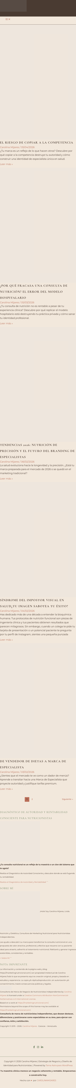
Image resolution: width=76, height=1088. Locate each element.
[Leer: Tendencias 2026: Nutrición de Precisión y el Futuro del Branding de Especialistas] (38, 384)
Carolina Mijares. (29, 1026)
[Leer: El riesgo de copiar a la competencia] (38, 81)
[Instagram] (38, 1047)
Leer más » (6, 164)
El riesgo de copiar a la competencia (36, 142)
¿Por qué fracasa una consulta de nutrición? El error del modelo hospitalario (33, 292)
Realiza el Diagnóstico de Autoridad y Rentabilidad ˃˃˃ (24, 882)
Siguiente (67, 799)
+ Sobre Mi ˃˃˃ (6, 958)
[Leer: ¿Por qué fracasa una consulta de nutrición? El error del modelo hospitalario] (38, 225)
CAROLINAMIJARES (46, 1080)
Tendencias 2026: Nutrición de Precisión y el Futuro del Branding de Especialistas (37, 451)
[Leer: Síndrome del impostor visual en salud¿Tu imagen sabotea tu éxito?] (38, 539)
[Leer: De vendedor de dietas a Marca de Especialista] (38, 700)
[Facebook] (34, 1047)
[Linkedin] (42, 1047)
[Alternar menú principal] (8, 19)
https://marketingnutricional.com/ (33, 1003)
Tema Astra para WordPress (59, 1065)
